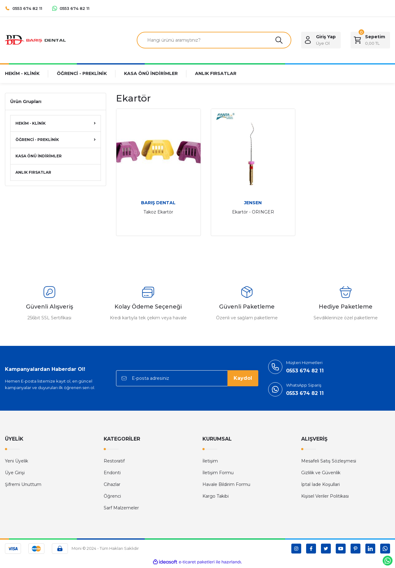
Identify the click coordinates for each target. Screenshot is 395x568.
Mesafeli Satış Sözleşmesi (328, 461)
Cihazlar (112, 484)
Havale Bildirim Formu (226, 484)
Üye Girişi (15, 472)
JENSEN (253, 202)
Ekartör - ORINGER (253, 212)
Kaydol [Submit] (243, 378)
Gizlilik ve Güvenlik (320, 472)
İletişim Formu (218, 472)
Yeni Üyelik (16, 461)
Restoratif (114, 461)
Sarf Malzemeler (121, 508)
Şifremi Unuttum (23, 484)
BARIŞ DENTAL (158, 202)
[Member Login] (321, 40)
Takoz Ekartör (158, 212)
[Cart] (370, 40)
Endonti (112, 472)
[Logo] (36, 39)
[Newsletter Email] (187, 378)
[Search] (214, 40)
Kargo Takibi (215, 496)
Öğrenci (112, 496)
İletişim (210, 461)
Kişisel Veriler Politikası (325, 496)
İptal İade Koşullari (320, 484)
